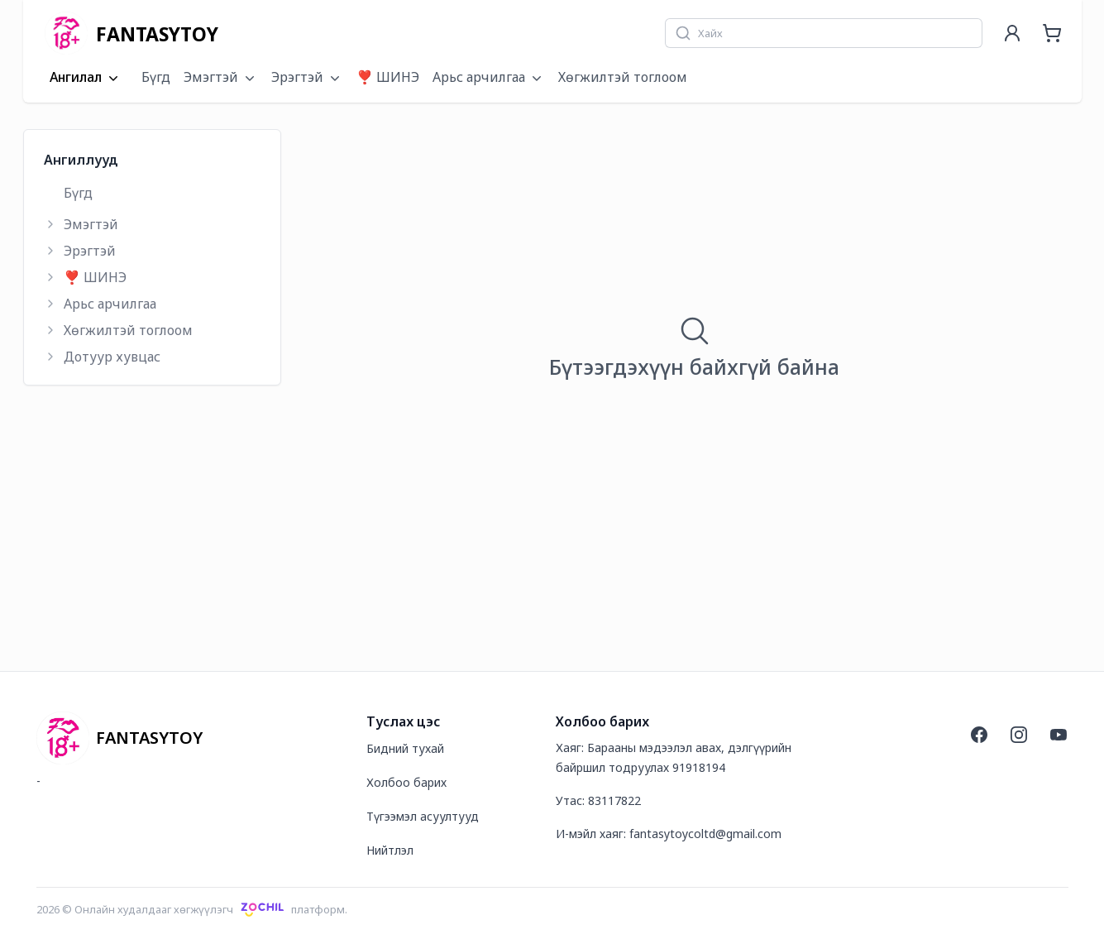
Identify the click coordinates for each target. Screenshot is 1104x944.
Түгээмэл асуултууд (422, 816)
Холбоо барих (406, 782)
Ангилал (86, 77)
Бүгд (155, 77)
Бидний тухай (405, 748)
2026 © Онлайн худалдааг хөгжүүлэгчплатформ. (192, 909)
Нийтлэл (389, 850)
